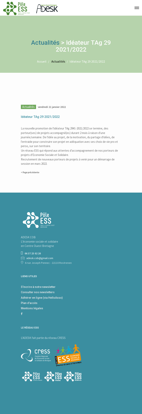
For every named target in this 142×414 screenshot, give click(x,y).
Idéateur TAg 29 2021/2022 (87, 61)
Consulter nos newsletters (38, 292)
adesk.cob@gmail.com (39, 258)
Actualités (45, 42)
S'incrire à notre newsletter (38, 286)
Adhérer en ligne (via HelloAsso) (42, 297)
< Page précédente (30, 172)
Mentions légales (32, 308)
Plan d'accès (29, 303)
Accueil (41, 61)
